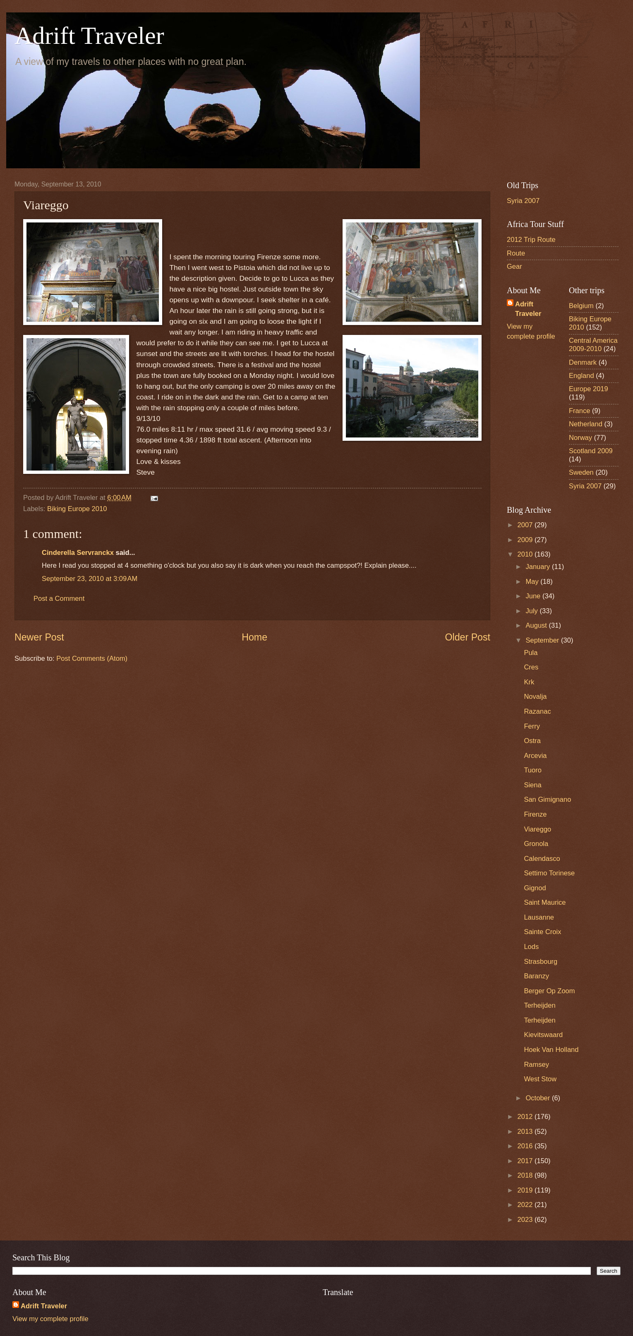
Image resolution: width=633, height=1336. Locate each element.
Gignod (535, 888)
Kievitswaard (543, 1035)
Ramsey (536, 1064)
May (532, 582)
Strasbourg (540, 962)
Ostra (532, 741)
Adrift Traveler (89, 35)
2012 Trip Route (531, 240)
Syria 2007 (523, 201)
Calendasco (542, 859)
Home (254, 637)
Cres (531, 667)
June (533, 596)
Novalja (535, 696)
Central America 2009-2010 (593, 345)
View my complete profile (50, 1319)
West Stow (540, 1079)
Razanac (537, 711)
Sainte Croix (542, 932)
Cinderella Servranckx (78, 553)
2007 (526, 525)
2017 (526, 1161)
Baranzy (536, 976)
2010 (526, 554)
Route (516, 253)
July (532, 611)
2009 (526, 540)
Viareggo (537, 829)
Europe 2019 (588, 389)
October (538, 1098)
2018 (526, 1175)
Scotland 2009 (591, 451)
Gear (514, 266)
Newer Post (39, 637)
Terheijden (539, 1005)
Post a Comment (59, 598)
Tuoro (533, 770)
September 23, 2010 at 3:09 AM (89, 579)
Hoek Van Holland (551, 1050)
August (537, 625)
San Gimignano (547, 799)
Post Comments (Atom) (91, 658)
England (581, 376)
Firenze (535, 814)
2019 (526, 1190)
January (538, 567)
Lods (531, 947)
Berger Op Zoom (549, 991)
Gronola (536, 844)
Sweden (581, 472)
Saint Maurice (545, 902)
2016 (526, 1146)
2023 (526, 1220)
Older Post (467, 637)
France (579, 411)
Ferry (532, 726)
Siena (532, 785)
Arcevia (535, 756)
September (543, 640)
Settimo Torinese (549, 873)
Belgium (581, 306)
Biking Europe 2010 (77, 509)
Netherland (585, 424)
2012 (526, 1117)
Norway (580, 438)
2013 (526, 1131)
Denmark (583, 362)
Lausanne (539, 917)
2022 (526, 1205)
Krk (529, 682)
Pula (530, 653)
